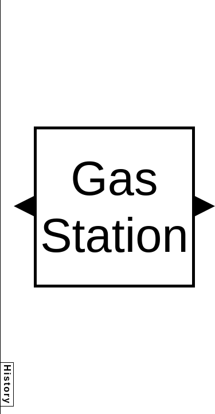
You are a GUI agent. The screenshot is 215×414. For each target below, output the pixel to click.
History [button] (7, 384)
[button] (24, 206)
